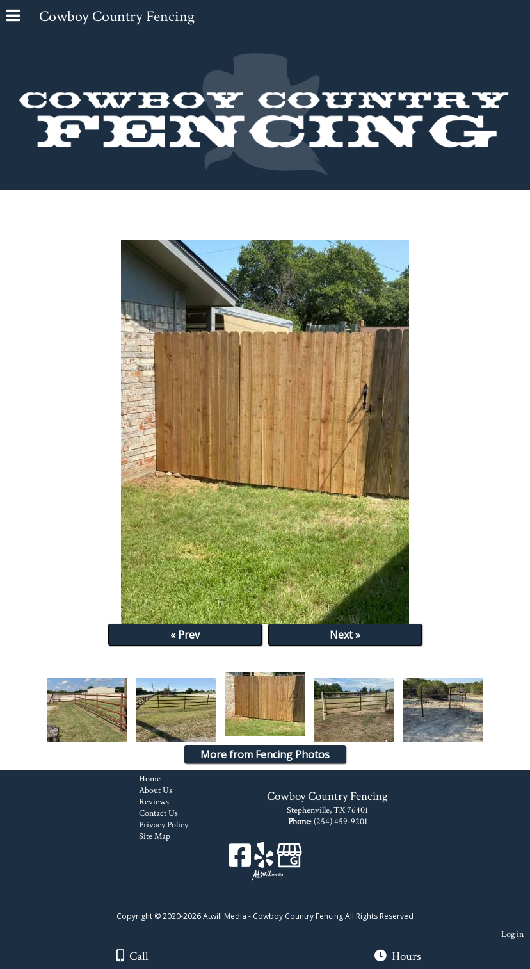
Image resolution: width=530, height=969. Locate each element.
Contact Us (168, 813)
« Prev (185, 635)
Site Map (164, 836)
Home (159, 779)
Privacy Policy (173, 825)
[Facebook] (241, 859)
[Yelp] (265, 859)
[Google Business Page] (289, 859)
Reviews (163, 802)
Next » (345, 635)
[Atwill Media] (276, 902)
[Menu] (13, 17)
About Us (165, 790)
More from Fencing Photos (265, 754)
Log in (512, 934)
